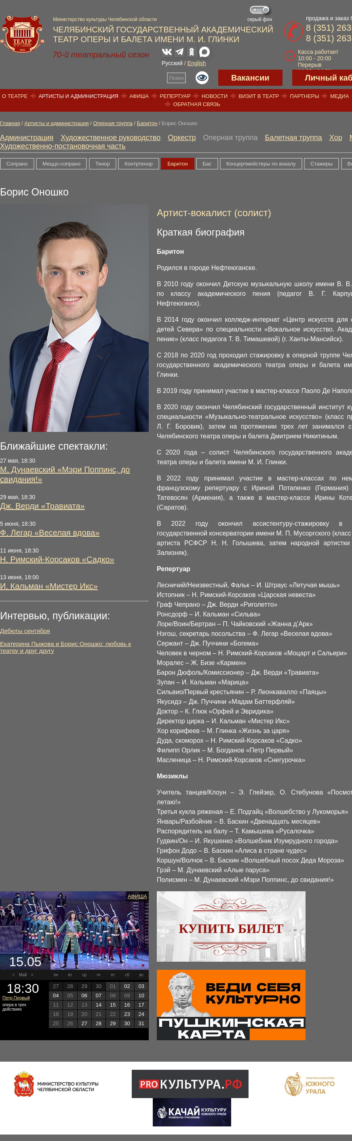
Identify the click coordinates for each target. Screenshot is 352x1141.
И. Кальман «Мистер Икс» (49, 586)
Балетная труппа (293, 138)
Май (23, 975)
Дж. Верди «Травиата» (42, 505)
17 (141, 1005)
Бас (206, 164)
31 (141, 1023)
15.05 (25, 961)
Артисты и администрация (78, 96)
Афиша (139, 96)
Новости (215, 96)
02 (127, 986)
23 (127, 1014)
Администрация (26, 138)
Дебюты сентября (25, 630)
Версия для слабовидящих (202, 77)
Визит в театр (258, 96)
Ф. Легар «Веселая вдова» (49, 532)
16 (127, 1005)
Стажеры (321, 164)
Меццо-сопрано (61, 164)
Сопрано (17, 164)
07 (98, 995)
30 (127, 1023)
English (197, 63)
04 (56, 995)
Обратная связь (197, 104)
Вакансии (250, 77)
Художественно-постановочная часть (63, 146)
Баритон (147, 123)
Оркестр (182, 138)
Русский (172, 63)
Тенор (102, 164)
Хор (335, 138)
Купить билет (231, 928)
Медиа (339, 96)
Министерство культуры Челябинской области (105, 19)
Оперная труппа (113, 123)
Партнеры (304, 96)
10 (141, 995)
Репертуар (175, 96)
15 (113, 1005)
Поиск (176, 78)
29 (113, 1023)
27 (84, 1023)
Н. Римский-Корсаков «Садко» (57, 559)
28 (98, 1023)
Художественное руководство (110, 138)
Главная (10, 123)
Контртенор (138, 164)
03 (141, 986)
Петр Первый (16, 997)
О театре (14, 96)
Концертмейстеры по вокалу (261, 164)
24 (141, 1014)
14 (98, 1005)
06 (84, 995)
